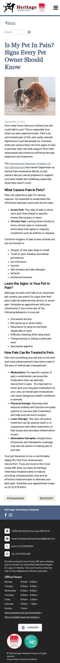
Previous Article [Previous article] (15, 498)
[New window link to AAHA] (15, 641)
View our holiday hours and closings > (22, 617)
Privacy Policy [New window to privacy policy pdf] (12, 659)
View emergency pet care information (23, 612)
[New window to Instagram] (11, 516)
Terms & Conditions (28, 659)
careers (30, 627)
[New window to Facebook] (6, 516)
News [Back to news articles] (10, 23)
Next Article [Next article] (46, 498)
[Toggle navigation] (55, 7)
